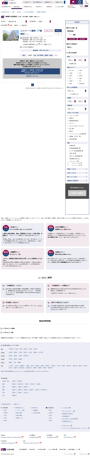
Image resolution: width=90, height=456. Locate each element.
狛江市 (10, 367)
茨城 (5, 420)
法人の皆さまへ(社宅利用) (70, 418)
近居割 (71, 145)
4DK (70, 83)
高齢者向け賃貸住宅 (72, 180)
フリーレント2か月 (77, 165)
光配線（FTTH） (74, 136)
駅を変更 (82, 39)
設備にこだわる (71, 169)
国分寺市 (75, 365)
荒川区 (25, 352)
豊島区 (10, 362)
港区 (21, 349)
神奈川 (6, 412)
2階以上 (71, 118)
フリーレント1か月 (77, 163)
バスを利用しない (74, 94)
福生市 (85, 365)
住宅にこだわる (71, 173)
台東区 (10, 352)
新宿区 (25, 349)
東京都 (19, 12)
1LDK (70, 73)
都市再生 (62, 449)
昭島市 (37, 365)
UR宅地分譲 (41, 449)
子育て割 (71, 153)
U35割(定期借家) (74, 148)
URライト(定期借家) (75, 156)
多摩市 (35, 367)
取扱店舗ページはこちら (32, 76)
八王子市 (11, 365)
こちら (37, 44)
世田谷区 (26, 355)
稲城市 (40, 367)
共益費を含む (73, 63)
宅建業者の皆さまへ (68, 421)
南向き (71, 131)
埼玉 (5, 418)
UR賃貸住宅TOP (5, 12)
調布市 (42, 365)
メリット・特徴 (20, 410)
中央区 (16, 349)
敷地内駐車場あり (74, 120)
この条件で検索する (77, 193)
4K (80, 81)
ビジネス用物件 (52, 449)
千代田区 (11, 349)
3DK (80, 78)
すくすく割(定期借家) (75, 151)
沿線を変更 (72, 39)
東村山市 (69, 365)
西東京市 (50, 367)
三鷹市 (27, 365)
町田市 (47, 365)
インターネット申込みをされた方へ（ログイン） (76, 428)
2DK (70, 75)
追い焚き (71, 128)
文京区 (30, 349)
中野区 (10, 359)
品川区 (10, 355)
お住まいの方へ (67, 425)
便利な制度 (19, 412)
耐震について (19, 418)
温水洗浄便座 (73, 139)
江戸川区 (40, 352)
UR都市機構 (22, 449)
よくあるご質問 (67, 407)
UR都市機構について (74, 449)
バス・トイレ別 (73, 115)
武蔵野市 (22, 365)
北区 (15, 362)
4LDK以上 (82, 83)
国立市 (80, 365)
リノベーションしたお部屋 (76, 134)
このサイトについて (84, 454)
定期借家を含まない (74, 158)
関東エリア (17, 404)
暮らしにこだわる (72, 176)
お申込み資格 (36, 412)
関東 (13, 12)
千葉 (5, 415)
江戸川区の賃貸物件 (28, 12)
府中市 (32, 365)
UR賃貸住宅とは (19, 407)
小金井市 (53, 365)
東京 (5, 410)
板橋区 (19, 362)
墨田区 (15, 352)
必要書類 (35, 410)
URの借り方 (54, 309)
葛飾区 (35, 352)
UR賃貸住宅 (32, 449)
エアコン (71, 123)
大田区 (20, 355)
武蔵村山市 (29, 367)
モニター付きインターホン (76, 126)
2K (80, 73)
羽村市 (44, 367)
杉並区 (15, 359)
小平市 (58, 365)
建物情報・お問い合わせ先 (40, 50)
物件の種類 (19, 415)
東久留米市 (21, 367)
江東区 (20, 352)
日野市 (63, 365)
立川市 (16, 365)
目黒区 (15, 355)
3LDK (70, 81)
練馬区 (20, 359)
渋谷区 (35, 349)
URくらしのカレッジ (69, 411)
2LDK (80, 75)
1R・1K (71, 70)
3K (70, 78)
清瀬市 (15, 367)
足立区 (30, 352)
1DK (80, 70)
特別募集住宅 (66, 416)
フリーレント (73, 161)
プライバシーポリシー (69, 454)
